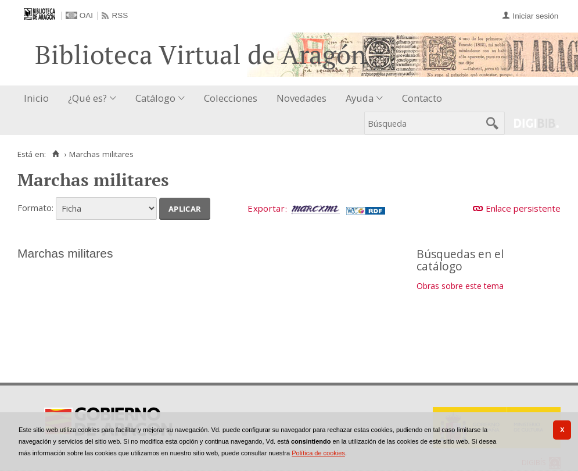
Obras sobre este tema (460, 285)
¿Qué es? (87, 98)
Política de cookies (318, 452)
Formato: (35, 207)
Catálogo (155, 98)
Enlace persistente (523, 208)
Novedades (301, 98)
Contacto (422, 98)
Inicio (36, 98)
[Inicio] (55, 154)
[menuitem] (39, 98)
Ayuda (360, 98)
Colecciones (230, 98)
